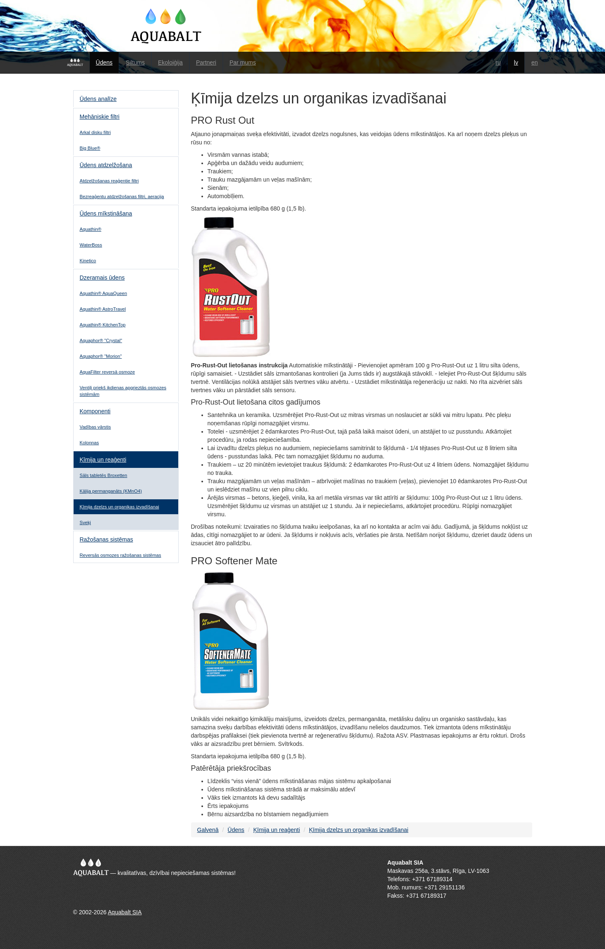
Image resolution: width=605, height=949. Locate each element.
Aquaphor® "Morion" (101, 356)
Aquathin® (90, 229)
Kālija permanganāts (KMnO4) (111, 491)
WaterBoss (91, 244)
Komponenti (95, 411)
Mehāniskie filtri (100, 116)
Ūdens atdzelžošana (106, 165)
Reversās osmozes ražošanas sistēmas (120, 555)
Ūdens (104, 62)
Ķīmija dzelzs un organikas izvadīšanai (119, 506)
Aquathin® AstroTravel (103, 309)
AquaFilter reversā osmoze (107, 371)
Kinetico (88, 260)
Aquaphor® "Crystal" (101, 340)
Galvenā (208, 830)
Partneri (206, 62)
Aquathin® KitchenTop (103, 324)
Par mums (243, 62)
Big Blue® (90, 148)
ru (497, 62)
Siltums (135, 62)
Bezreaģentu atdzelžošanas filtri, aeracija (122, 196)
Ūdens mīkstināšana (106, 213)
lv (516, 62)
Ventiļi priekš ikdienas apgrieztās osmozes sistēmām (123, 391)
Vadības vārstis (95, 426)
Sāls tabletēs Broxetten (103, 475)
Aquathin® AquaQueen (103, 293)
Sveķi (85, 522)
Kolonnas (89, 442)
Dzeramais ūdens (102, 277)
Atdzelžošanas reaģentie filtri (109, 180)
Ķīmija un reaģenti (103, 459)
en (534, 62)
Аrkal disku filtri (95, 132)
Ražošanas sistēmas (106, 539)
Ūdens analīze (98, 99)
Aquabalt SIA (125, 912)
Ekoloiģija (170, 62)
